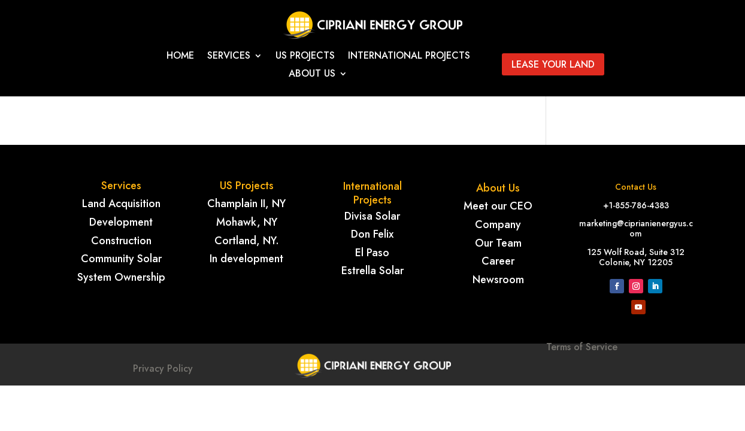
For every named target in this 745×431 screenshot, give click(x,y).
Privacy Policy (163, 368)
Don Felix (372, 234)
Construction (121, 240)
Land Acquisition (121, 203)
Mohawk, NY (246, 222)
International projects (409, 56)
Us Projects (305, 56)
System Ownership (121, 277)
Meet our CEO (498, 206)
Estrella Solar (372, 270)
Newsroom (498, 279)
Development (121, 222)
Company (498, 224)
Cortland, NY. (246, 240)
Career (497, 261)
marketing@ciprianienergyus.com (636, 228)
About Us (312, 74)
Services (228, 56)
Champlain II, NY (246, 203)
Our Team (498, 243)
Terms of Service (581, 367)
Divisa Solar (372, 216)
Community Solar (121, 258)
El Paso (372, 252)
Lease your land (553, 64)
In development (246, 258)
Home (180, 56)
